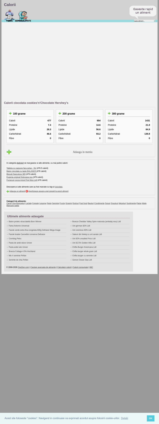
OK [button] (150, 418)
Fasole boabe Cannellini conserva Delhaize (27, 234)
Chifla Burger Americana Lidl (84, 247)
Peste (49, 203)
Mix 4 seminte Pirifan (17, 256)
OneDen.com (23, 267)
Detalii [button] (124, 418)
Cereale (35, 203)
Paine (138, 203)
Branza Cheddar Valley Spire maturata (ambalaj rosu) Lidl (96, 221)
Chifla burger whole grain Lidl (84, 251)
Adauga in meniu (82, 152)
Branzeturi (20, 203)
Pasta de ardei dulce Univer (20, 243)
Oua (14, 203)
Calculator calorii (64, 267)
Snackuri (114, 203)
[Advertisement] (40, 62)
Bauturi (91, 203)
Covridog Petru (15, 238)
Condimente (99, 203)
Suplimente (131, 203)
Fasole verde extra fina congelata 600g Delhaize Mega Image (34, 230)
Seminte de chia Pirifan (18, 260)
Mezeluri (122, 203)
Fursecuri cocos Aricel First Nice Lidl (21, 180)
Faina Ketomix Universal (19, 226)
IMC (91, 267)
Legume (42, 203)
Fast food (83, 203)
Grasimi (68, 203)
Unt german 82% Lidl (81, 226)
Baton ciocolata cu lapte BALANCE (21, 171)
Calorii (9, 15)
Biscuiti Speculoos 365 (16, 174)
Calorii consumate (80, 267)
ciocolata (58, 187)
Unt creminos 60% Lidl (81, 230)
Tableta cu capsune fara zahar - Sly (21, 168)
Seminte (55, 203)
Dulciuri (76, 203)
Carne (9, 203)
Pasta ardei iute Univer (18, 247)
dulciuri (20, 163)
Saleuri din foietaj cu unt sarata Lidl (87, 234)
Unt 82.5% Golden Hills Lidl (83, 243)
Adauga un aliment (17, 191)
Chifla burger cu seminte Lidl (84, 256)
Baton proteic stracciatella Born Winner (25, 221)
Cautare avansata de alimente (43, 267)
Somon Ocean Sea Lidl (82, 260)
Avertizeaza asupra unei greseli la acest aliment (48, 191)
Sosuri (107, 203)
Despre (23, 15)
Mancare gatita (12, 206)
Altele (144, 203)
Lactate (28, 203)
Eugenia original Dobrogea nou (19, 177)
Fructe (62, 203)
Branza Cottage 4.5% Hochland (22, 251)
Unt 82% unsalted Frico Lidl (84, 238)
